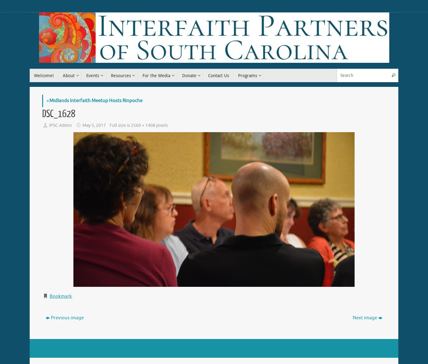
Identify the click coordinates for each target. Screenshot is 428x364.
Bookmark (61, 296)
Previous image (65, 318)
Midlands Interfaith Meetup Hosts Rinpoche (94, 101)
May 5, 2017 (94, 125)
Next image (367, 318)
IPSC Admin (60, 125)
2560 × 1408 (143, 125)
